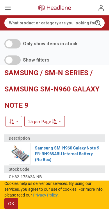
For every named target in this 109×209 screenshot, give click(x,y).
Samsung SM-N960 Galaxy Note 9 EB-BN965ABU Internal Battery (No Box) (67, 154)
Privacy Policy (45, 195)
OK (11, 203)
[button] (44, 121)
